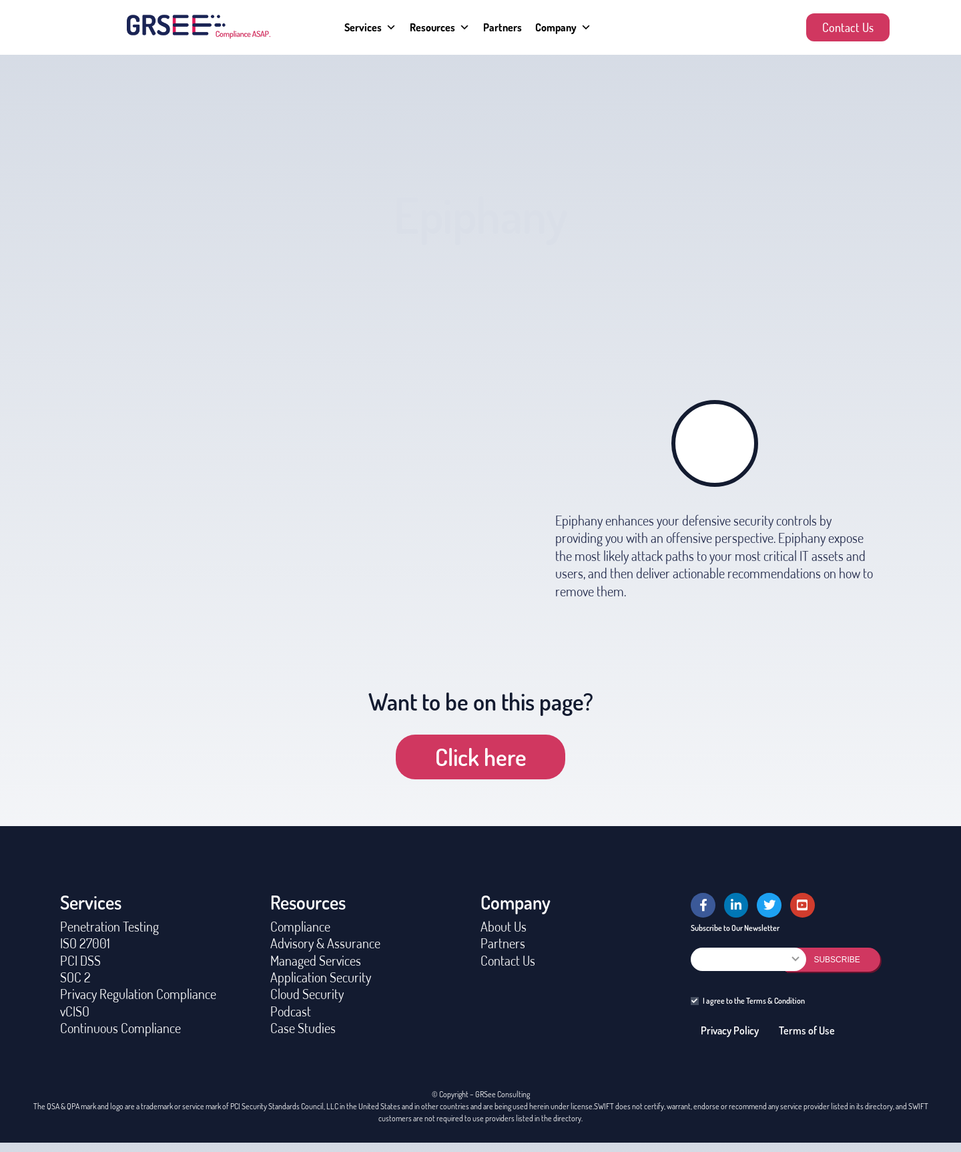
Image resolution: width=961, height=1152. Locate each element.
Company (563, 27)
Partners (502, 27)
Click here (481, 756)
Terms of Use (807, 1039)
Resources (440, 27)
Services (370, 27)
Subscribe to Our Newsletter (735, 937)
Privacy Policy (730, 1039)
